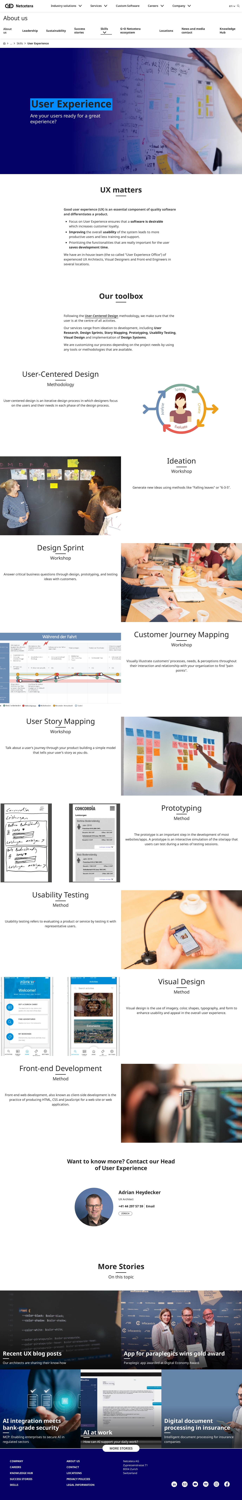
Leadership (30, 31)
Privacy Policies (78, 1479)
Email (150, 1206)
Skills (104, 29)
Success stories (79, 30)
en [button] (231, 6)
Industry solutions (63, 6)
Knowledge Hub (227, 30)
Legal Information (80, 1485)
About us (7, 30)
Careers (153, 6)
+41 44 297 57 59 (131, 1206)
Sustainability (56, 31)
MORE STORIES (121, 1448)
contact (73, 1467)
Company (178, 6)
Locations (166, 31)
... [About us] (11, 43)
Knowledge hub (21, 1473)
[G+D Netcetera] (4, 43)
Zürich (125, 1213)
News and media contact (193, 30)
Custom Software (127, 6)
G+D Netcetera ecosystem (130, 30)
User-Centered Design (101, 316)
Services (96, 6)
